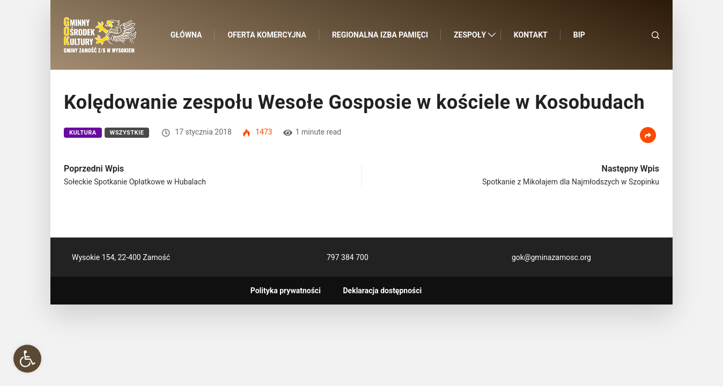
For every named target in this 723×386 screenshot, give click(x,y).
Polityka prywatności (285, 290)
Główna (186, 35)
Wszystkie (127, 132)
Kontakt (531, 35)
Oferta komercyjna (267, 35)
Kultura (83, 132)
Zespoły (470, 35)
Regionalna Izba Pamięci (380, 35)
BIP (579, 35)
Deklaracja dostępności (382, 290)
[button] (27, 359)
